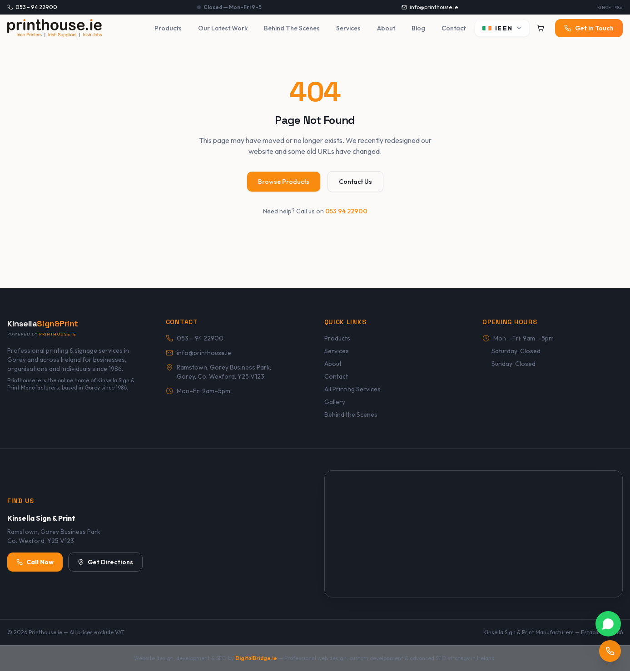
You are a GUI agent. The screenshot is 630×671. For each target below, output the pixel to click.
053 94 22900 (346, 211)
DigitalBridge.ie (256, 658)
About (386, 28)
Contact (453, 28)
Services (348, 28)
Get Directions (105, 562)
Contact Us (355, 182)
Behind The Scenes (292, 28)
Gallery (334, 402)
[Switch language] (502, 28)
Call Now (35, 562)
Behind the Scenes (350, 414)
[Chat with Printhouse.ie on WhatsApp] (608, 623)
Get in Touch (589, 28)
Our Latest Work (223, 28)
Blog (418, 28)
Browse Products (283, 182)
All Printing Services (352, 389)
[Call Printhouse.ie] (610, 651)
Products (168, 28)
